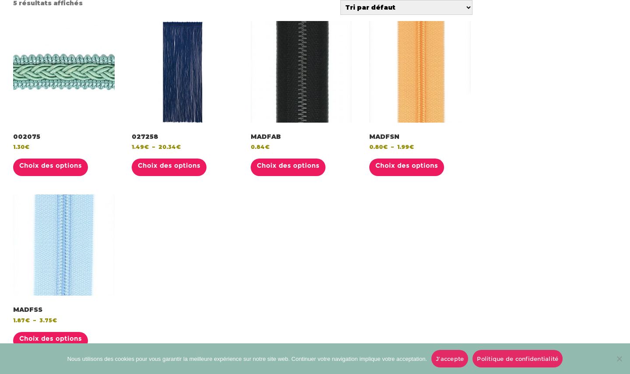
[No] (619, 358)
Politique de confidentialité (517, 358)
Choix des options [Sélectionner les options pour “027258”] (169, 165)
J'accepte (450, 358)
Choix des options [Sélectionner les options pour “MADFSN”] (406, 165)
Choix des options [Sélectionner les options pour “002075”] (50, 165)
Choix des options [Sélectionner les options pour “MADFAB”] (288, 165)
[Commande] (406, 7)
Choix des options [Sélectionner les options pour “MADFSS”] (50, 338)
